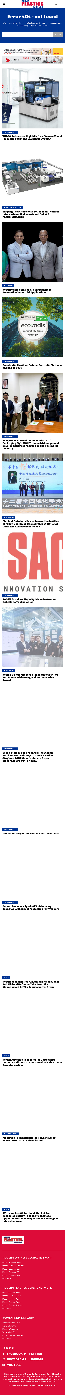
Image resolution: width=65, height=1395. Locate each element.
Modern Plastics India (11, 1293)
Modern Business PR (10, 1272)
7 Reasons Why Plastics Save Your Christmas (30, 833)
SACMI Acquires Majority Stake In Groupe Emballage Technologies (29, 600)
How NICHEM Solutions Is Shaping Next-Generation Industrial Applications (27, 291)
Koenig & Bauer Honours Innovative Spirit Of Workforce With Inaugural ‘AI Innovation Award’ (30, 677)
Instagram (15, 1359)
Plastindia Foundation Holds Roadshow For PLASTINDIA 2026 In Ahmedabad (29, 1139)
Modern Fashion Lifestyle (12, 1335)
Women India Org (9, 1326)
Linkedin (36, 1359)
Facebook (15, 1354)
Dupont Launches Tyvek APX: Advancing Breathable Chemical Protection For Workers (30, 907)
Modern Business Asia (11, 1275)
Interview (8, 286)
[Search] (58, 34)
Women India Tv (8, 1332)
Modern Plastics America (12, 1305)
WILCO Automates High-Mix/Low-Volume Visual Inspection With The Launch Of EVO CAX (32, 137)
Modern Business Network (12, 1266)
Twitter (35, 1354)
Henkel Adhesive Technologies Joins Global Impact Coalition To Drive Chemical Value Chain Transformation (32, 1062)
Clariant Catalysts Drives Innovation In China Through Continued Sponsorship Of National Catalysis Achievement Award (30, 524)
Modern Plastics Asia (10, 1299)
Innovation (9, 517)
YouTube (14, 1365)
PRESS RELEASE (10, 132)
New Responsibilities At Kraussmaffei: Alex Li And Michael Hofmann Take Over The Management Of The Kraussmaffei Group (30, 984)
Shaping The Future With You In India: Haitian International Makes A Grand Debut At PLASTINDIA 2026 (30, 214)
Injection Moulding (13, 208)
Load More (6, 1278)
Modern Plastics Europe (11, 1302)
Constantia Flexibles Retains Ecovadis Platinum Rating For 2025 (32, 366)
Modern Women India (10, 1329)
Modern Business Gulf (11, 1269)
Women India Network (11, 1323)
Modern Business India (11, 1262)
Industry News (11, 1134)
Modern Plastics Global (11, 1296)
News (6, 978)
